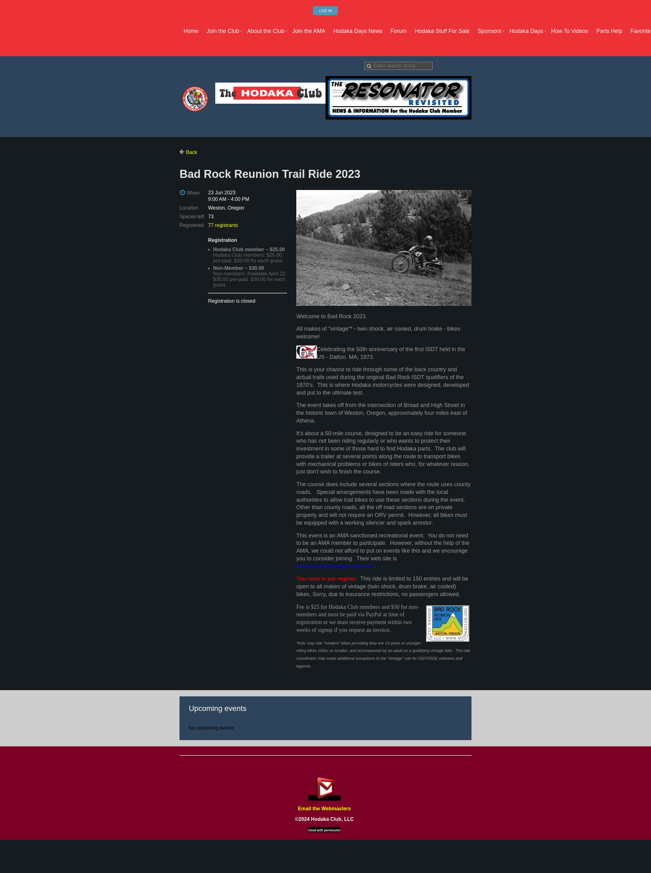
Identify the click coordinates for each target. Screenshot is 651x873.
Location (189, 207)
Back (191, 152)
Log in (325, 11)
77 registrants (223, 225)
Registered (191, 225)
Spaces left (192, 216)
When (193, 193)
